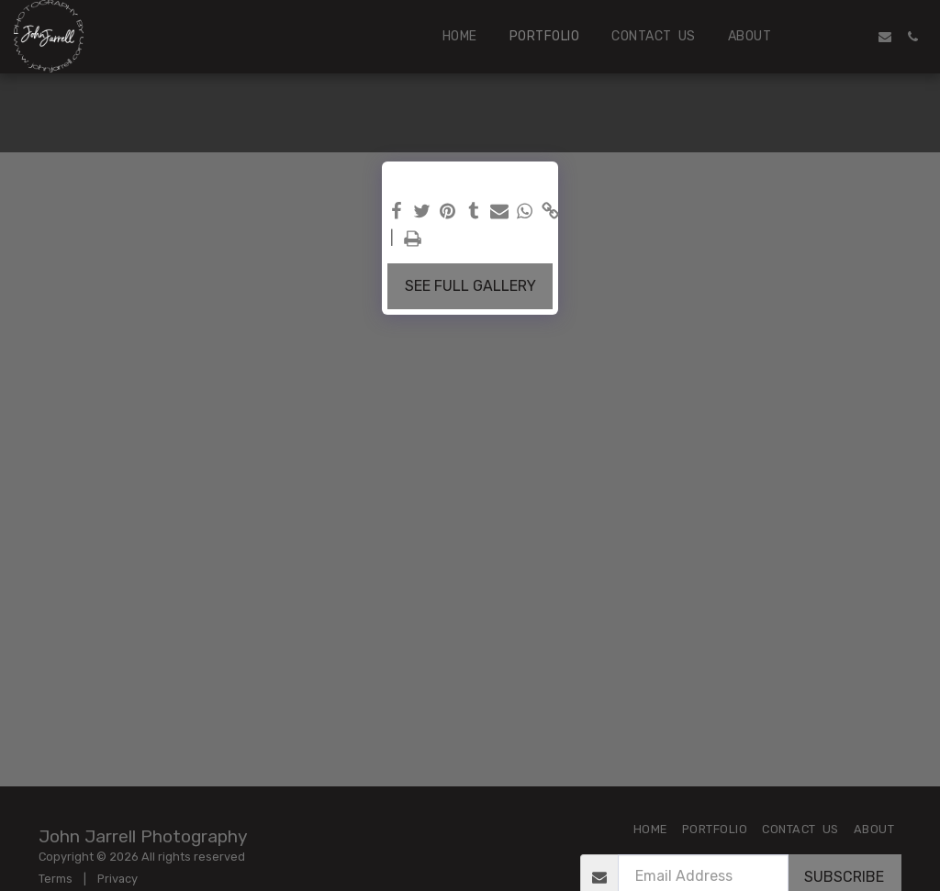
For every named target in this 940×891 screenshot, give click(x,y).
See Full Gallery (470, 286)
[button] (830, 36)
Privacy (117, 878)
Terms (56, 878)
